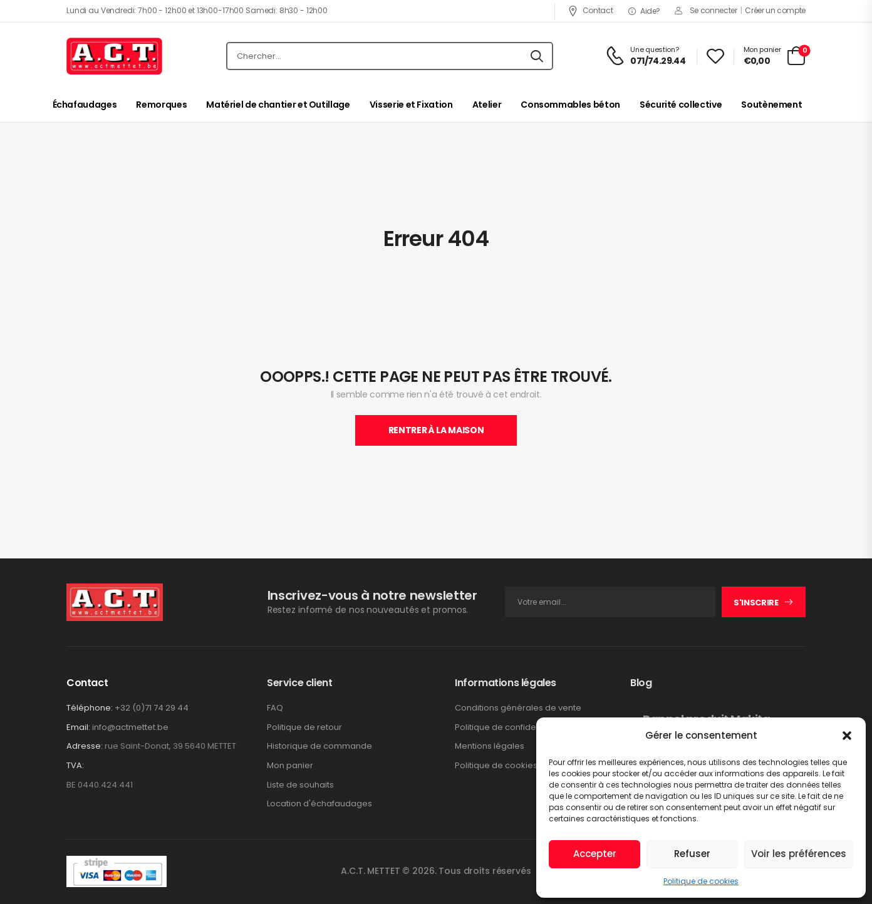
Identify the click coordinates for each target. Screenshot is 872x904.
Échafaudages (85, 104)
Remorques (161, 104)
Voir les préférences (798, 853)
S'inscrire (756, 603)
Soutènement (771, 104)
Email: (78, 727)
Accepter (594, 853)
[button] (847, 735)
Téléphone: (89, 708)
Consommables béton (570, 104)
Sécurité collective (681, 104)
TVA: (75, 766)
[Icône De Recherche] (537, 56)
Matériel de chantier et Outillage (278, 104)
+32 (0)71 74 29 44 (152, 708)
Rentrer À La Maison (436, 430)
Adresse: (84, 746)
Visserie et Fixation (411, 104)
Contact (590, 10)
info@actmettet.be (130, 727)
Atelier (487, 104)
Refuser (692, 853)
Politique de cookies (701, 881)
